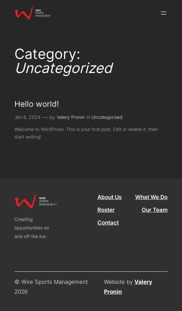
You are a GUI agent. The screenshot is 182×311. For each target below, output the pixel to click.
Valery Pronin (71, 117)
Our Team (155, 210)
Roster (106, 210)
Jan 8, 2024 (27, 117)
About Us (109, 197)
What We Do (151, 197)
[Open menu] (164, 13)
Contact (108, 222)
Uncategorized (107, 117)
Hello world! (36, 104)
